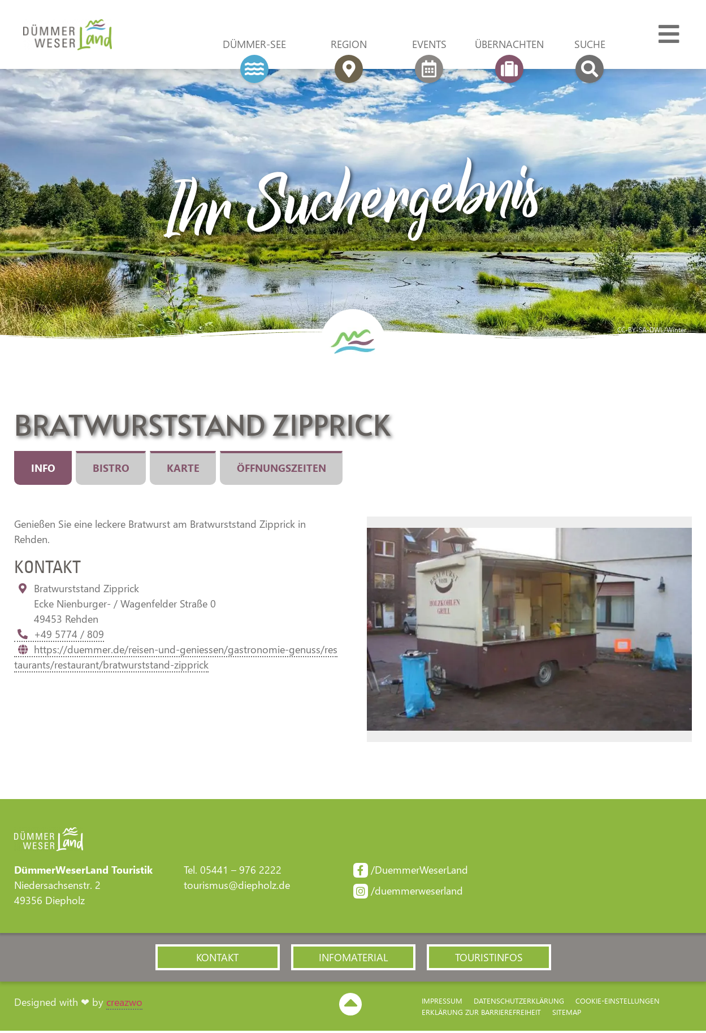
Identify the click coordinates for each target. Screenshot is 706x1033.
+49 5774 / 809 (59, 634)
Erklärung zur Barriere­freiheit (481, 1013)
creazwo (124, 1004)
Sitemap (566, 1013)
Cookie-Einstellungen (617, 1002)
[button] (217, 959)
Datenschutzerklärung (519, 1002)
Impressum (442, 1002)
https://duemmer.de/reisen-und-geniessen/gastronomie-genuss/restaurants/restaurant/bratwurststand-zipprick (175, 657)
